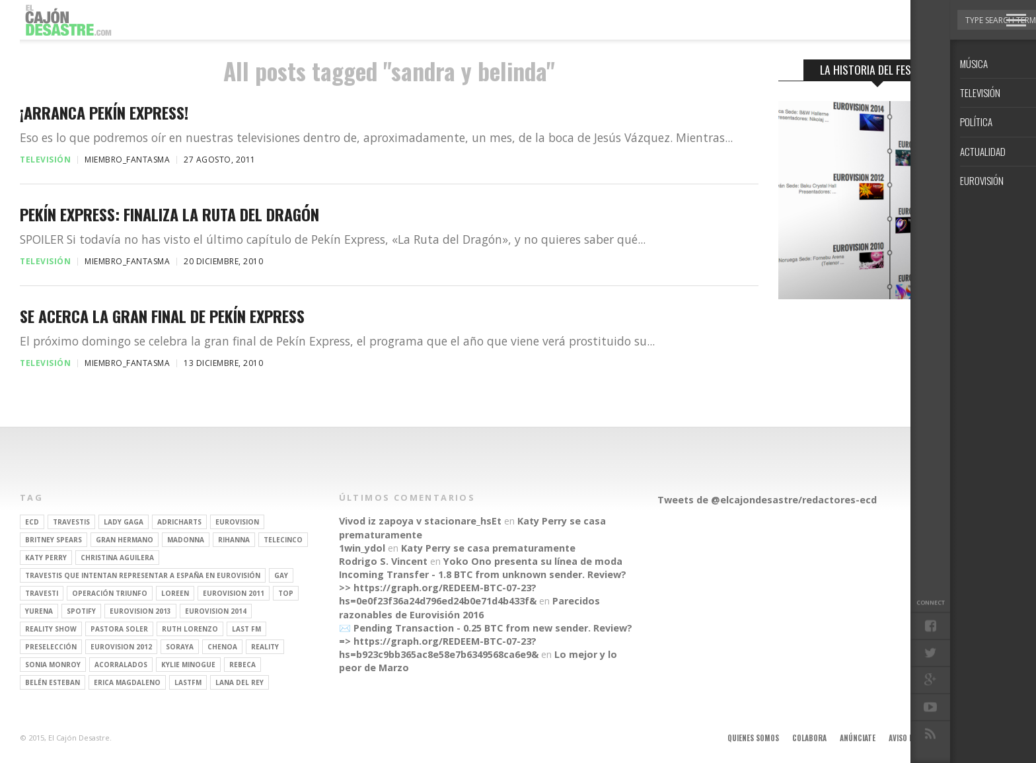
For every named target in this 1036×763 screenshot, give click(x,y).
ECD (32, 522)
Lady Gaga (123, 522)
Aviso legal (908, 738)
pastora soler (119, 629)
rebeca (242, 664)
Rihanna (234, 539)
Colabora (809, 738)
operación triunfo (109, 593)
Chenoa (222, 646)
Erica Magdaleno (127, 682)
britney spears (53, 539)
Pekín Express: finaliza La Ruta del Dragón (169, 214)
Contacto (959, 738)
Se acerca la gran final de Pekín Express (162, 316)
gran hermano (124, 539)
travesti (41, 593)
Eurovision (237, 522)
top (285, 593)
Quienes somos (753, 738)
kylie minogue (188, 664)
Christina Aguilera (117, 557)
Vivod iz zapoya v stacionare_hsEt (420, 521)
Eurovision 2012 (121, 646)
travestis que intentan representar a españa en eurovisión (142, 575)
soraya (180, 646)
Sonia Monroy (53, 664)
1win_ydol (362, 548)
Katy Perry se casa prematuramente (488, 548)
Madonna (185, 539)
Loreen (175, 593)
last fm (246, 629)
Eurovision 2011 (233, 593)
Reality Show (51, 629)
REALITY (265, 646)
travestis (71, 522)
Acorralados (120, 664)
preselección (51, 646)
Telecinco (283, 539)
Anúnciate (857, 738)
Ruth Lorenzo (190, 629)
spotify (81, 611)
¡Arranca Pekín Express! (104, 112)
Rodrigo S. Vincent (383, 561)
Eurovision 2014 (215, 611)
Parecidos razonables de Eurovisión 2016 (469, 607)
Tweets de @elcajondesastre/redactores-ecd (767, 499)
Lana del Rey (239, 682)
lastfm (188, 682)
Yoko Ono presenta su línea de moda (532, 561)
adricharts (179, 522)
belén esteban (52, 682)
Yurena (39, 611)
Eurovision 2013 (140, 611)
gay (281, 575)
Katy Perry (46, 557)
